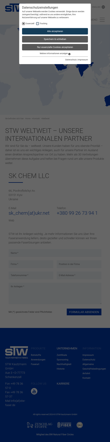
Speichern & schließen (55, 39)
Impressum (83, 60)
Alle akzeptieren (55, 31)
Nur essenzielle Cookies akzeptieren (55, 47)
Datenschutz (71, 60)
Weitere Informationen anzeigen (55, 53)
